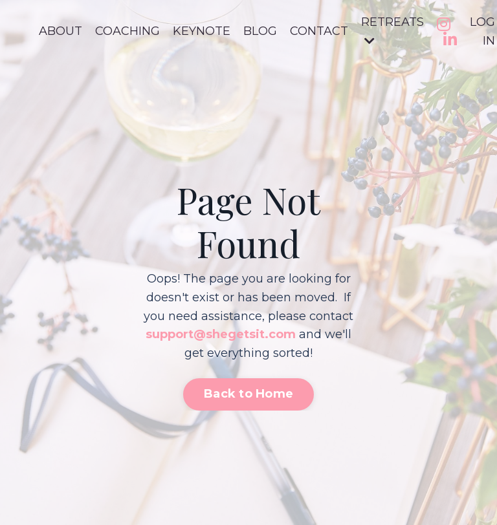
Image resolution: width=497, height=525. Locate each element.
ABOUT (60, 31)
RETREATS (392, 31)
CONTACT (319, 31)
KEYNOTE (201, 31)
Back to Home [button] (248, 394)
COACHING (127, 31)
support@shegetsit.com (221, 334)
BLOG (260, 31)
